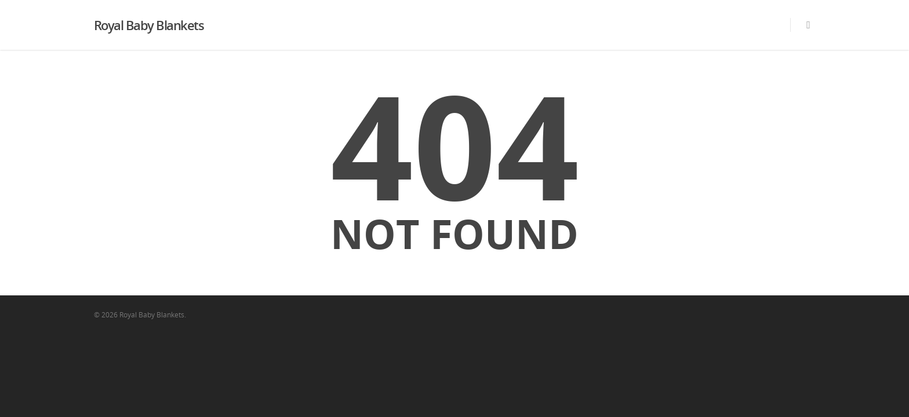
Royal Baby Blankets (149, 25)
